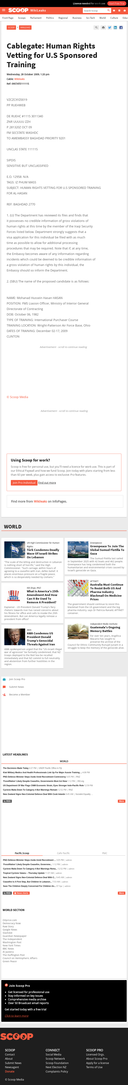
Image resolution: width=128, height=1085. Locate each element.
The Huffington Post (14, 955)
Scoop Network (55, 1058)
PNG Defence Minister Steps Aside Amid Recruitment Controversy (34, 777)
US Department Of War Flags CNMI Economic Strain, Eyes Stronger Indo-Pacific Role (43, 785)
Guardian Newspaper (15, 936)
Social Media (53, 1054)
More (121, 801)
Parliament (36, 17)
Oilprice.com (10, 920)
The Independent (12, 939)
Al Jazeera (8, 951)
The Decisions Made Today (15, 768)
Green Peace (10, 961)
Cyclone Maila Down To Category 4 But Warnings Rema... (30, 869)
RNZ (78, 777)
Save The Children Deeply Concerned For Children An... (29, 886)
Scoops (22, 17)
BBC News (8, 948)
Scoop (11, 27)
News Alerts (21, 893)
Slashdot (7, 932)
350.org (80, 781)
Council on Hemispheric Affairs (20, 958)
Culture (114, 17)
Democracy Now (12, 923)
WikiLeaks (25, 27)
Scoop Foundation (57, 1063)
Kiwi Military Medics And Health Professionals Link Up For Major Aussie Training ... (42, 772)
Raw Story (8, 926)
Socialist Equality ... (84, 794)
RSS (7, 801)
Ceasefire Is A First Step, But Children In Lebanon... (27, 882)
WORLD (13, 526)
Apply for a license (97, 1063)
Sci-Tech (90, 17)
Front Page (7, 17)
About (9, 1058)
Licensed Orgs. (95, 1054)
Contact (10, 1054)
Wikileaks (19, 79)
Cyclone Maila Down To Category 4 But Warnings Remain (30, 790)
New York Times (11, 945)
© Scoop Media (14, 1079)
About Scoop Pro (97, 1058)
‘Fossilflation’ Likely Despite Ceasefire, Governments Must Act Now (35, 781)
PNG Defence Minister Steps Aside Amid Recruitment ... (29, 860)
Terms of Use (94, 1067)
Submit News (13, 1063)
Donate (9, 1071)
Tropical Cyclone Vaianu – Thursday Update (23, 873)
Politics (50, 17)
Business (77, 17)
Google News (10, 929)
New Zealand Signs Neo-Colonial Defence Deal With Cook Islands (34, 794)
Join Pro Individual (24, 483)
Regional (63, 17)
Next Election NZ (56, 1067)
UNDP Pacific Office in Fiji (50, 768)
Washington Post (12, 942)
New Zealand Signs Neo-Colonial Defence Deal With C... (29, 877)
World (103, 17)
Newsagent (12, 1067)
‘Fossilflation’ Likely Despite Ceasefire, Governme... (27, 864)
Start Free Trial (117, 3)
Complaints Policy (57, 1071)
